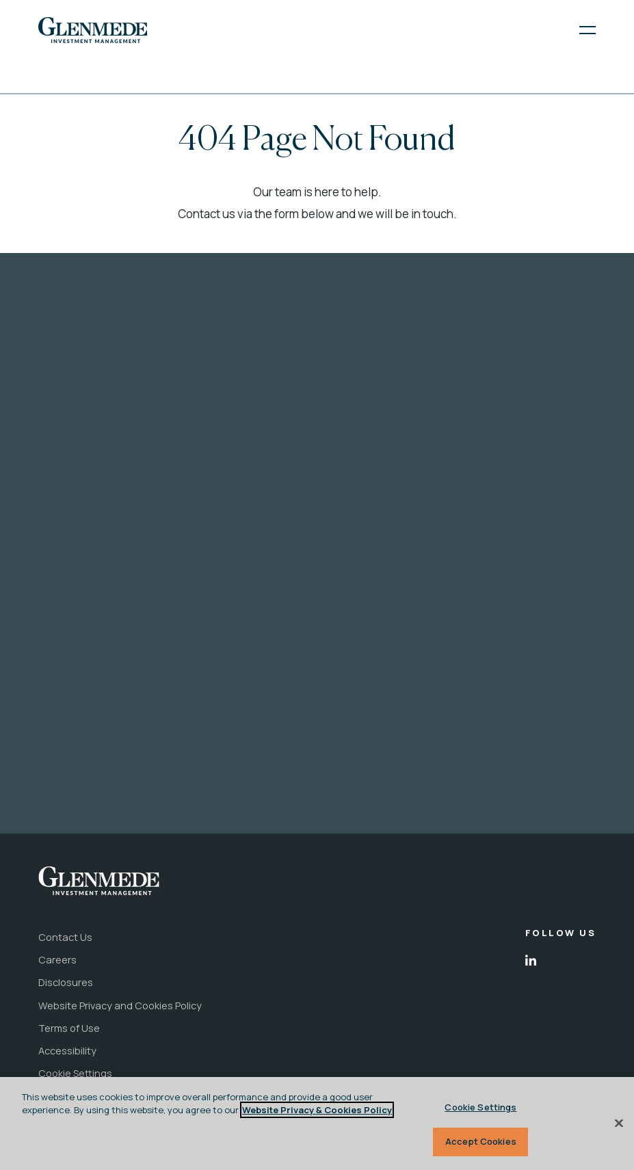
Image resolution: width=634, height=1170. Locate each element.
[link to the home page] (92, 29)
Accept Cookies (480, 1141)
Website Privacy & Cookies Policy (317, 1110)
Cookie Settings (480, 1107)
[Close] (619, 1123)
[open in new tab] (530, 961)
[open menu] (579, 30)
